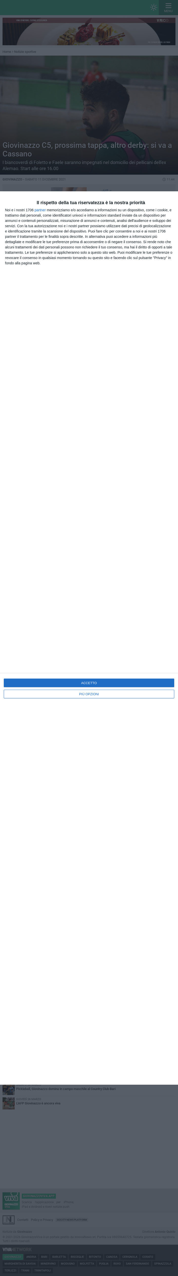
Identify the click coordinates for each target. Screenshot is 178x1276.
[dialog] (89, 637)
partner (40, 210)
